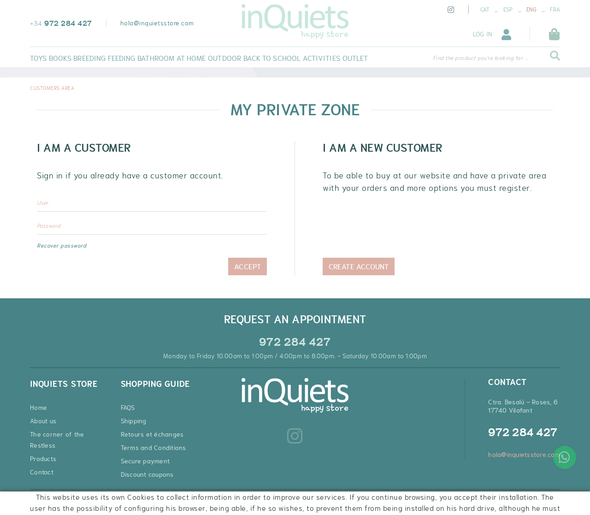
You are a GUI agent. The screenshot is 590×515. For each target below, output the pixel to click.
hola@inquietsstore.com (157, 23)
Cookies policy (50, 500)
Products (43, 458)
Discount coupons (147, 474)
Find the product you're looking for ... (481, 58)
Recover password (61, 246)
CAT (485, 10)
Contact (41, 472)
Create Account (359, 266)
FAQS (128, 407)
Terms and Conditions (153, 447)
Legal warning (97, 500)
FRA (555, 10)
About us (43, 420)
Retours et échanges (152, 434)
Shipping (134, 420)
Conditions (139, 500)
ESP (508, 10)
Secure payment (145, 461)
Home (38, 407)
